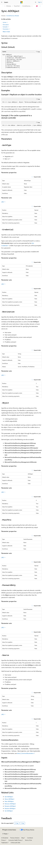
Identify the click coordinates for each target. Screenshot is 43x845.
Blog (23, 838)
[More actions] (40, 6)
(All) (3, 202)
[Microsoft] (21, 2)
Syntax (5, 22)
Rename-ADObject (10, 806)
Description (6, 24)
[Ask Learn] (37, 6)
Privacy (3, 840)
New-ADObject (9, 801)
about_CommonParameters (25, 753)
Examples (6, 27)
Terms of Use (28, 840)
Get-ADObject (9, 796)
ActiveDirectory (26, 6)
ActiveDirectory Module (12, 15)
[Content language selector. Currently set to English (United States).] (9, 829)
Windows (8, 6)
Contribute (30, 838)
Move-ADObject (9, 799)
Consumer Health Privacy (15, 840)
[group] (21, 102)
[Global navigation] (1, 2)
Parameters (6, 29)
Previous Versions (14, 838)
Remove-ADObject (10, 804)
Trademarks (4, 842)
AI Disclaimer (4, 838)
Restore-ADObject (10, 808)
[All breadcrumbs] (2, 6)
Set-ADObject (9, 811)
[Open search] (35, 2)
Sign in (40, 2)
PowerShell (17, 6)
